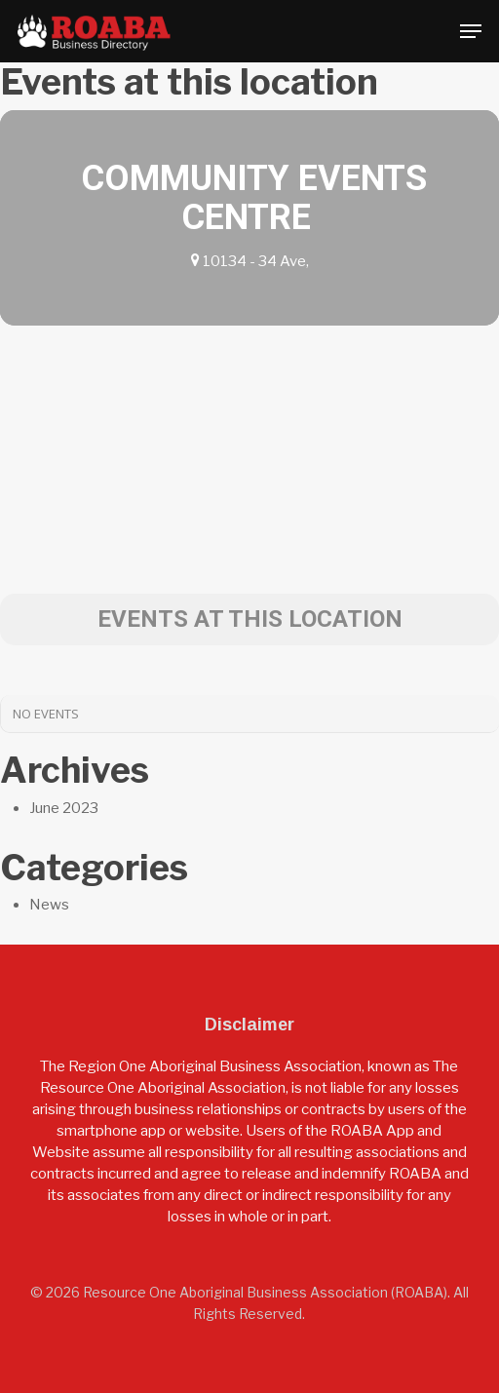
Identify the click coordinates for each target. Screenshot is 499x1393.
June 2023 (63, 808)
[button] (470, 31)
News (49, 904)
